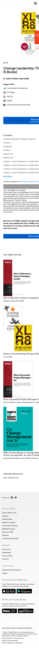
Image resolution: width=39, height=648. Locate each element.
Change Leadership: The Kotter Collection (19, 139)
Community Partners (10, 526)
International (8, 565)
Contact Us (6, 549)
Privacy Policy (7, 556)
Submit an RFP (7, 532)
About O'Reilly (8, 508)
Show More (7, 176)
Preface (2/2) (8, 158)
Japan (4, 573)
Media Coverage (8, 522)
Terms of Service (7, 638)
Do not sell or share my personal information (17, 628)
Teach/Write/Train (9, 513)
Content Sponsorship (10, 538)
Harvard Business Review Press (18, 105)
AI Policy (5, 559)
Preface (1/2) (8, 154)
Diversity (5, 535)
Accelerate (7, 146)
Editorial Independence (10, 641)
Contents (7, 143)
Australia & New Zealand (11, 570)
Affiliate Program (8, 529)
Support (6, 545)
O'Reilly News (7, 519)
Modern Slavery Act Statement (12, 643)
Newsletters (6, 553)
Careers (5, 516)
